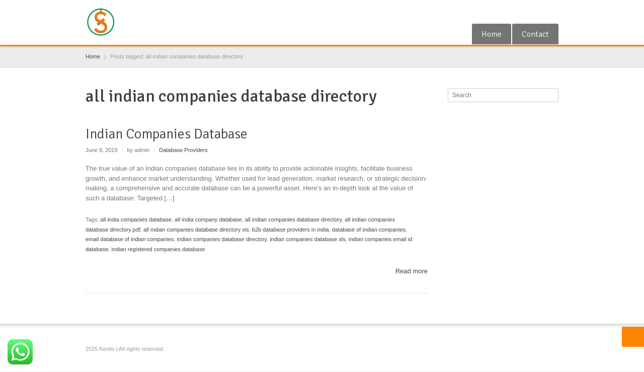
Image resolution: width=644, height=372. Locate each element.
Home (491, 34)
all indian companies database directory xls (196, 230)
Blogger (552, 12)
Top (633, 337)
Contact (535, 34)
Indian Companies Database (167, 133)
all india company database (208, 219)
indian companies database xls (307, 239)
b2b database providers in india (290, 230)
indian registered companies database (158, 249)
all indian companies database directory (293, 219)
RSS (536, 12)
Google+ (520, 12)
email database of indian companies (130, 239)
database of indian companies (369, 230)
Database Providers (183, 150)
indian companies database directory (222, 239)
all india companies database (136, 219)
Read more (411, 271)
